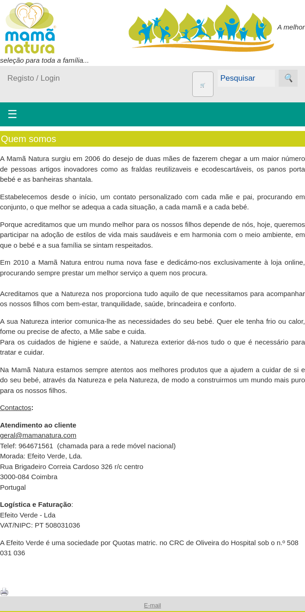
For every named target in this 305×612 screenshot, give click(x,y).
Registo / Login (33, 78)
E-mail (152, 605)
